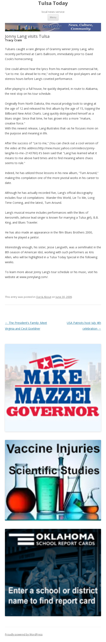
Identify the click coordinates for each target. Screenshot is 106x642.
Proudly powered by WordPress (23, 634)
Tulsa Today (53, 3)
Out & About (43, 297)
